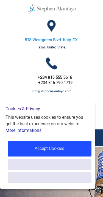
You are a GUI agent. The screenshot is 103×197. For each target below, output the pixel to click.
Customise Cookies (49, 164)
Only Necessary (50, 177)
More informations (23, 130)
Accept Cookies (49, 148)
